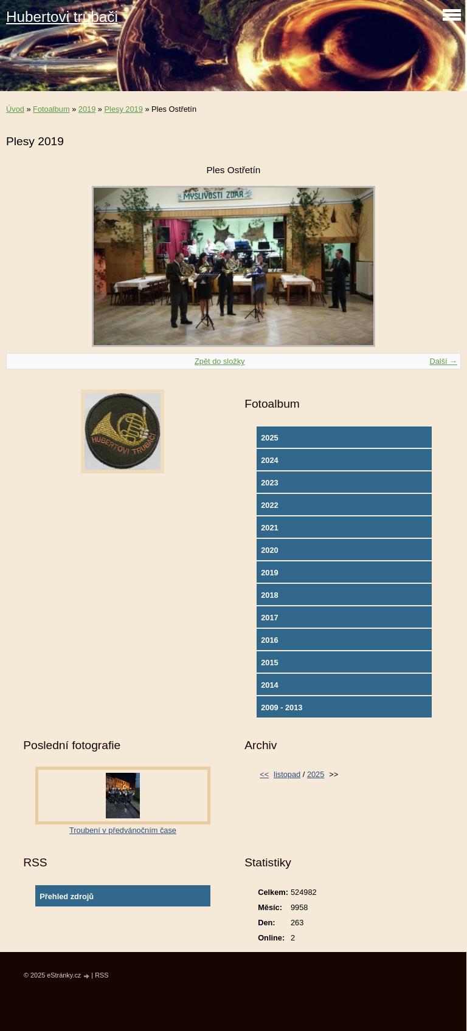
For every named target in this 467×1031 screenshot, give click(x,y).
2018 (269, 595)
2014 (269, 685)
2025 (269, 437)
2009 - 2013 (281, 707)
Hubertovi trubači (62, 17)
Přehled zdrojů (67, 896)
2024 (269, 460)
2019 (86, 109)
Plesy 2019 (124, 109)
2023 (269, 482)
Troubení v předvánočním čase (122, 830)
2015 (269, 662)
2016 (269, 640)
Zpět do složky (220, 361)
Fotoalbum (51, 109)
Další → (443, 361)
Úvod (15, 109)
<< (264, 774)
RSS (101, 975)
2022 (269, 505)
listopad (287, 774)
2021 (269, 527)
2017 (269, 617)
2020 (269, 550)
